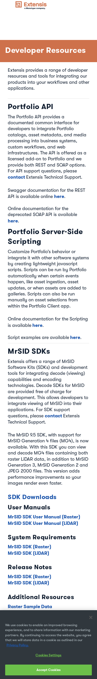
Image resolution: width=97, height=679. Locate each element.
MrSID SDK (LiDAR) (28, 553)
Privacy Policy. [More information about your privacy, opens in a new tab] (17, 646)
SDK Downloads (32, 497)
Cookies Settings (48, 657)
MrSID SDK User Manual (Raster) (44, 517)
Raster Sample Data (30, 606)
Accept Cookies (48, 671)
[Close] (90, 618)
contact (17, 177)
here (59, 196)
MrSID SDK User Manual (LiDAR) (43, 523)
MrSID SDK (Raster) (29, 547)
